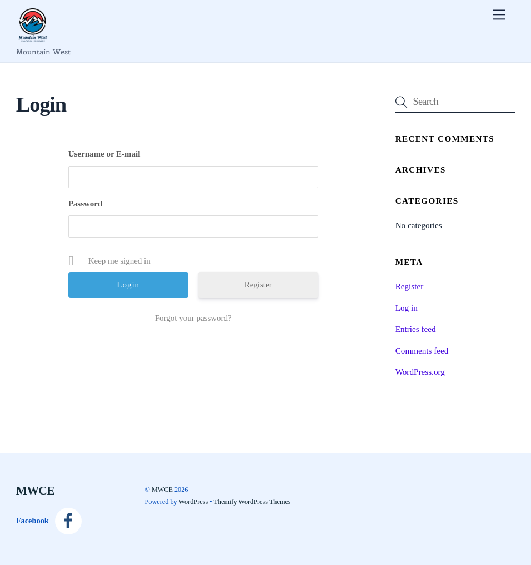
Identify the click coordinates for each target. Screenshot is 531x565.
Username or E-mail (104, 153)
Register (258, 284)
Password (85, 203)
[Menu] (499, 15)
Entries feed (415, 329)
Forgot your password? (193, 318)
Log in (406, 307)
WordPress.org (420, 371)
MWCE (162, 489)
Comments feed (422, 350)
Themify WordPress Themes (251, 502)
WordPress (193, 502)
